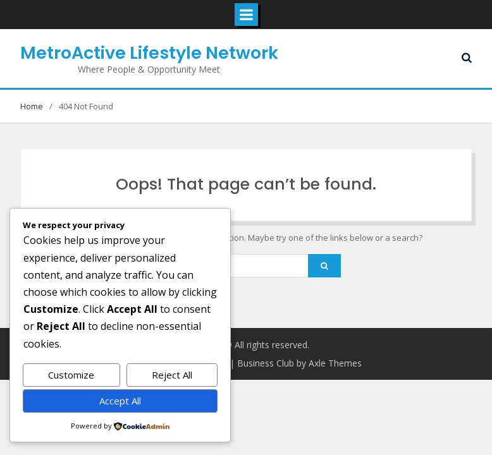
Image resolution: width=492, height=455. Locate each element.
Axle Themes (335, 363)
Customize (71, 374)
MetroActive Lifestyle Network (149, 52)
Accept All (120, 400)
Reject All (172, 374)
